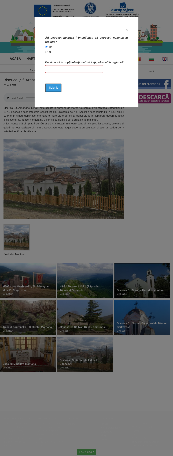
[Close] (127, 30)
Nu (50, 52)
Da (50, 47)
